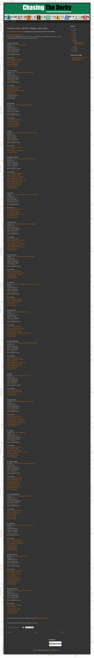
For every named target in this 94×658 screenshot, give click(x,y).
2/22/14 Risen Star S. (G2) (14, 61)
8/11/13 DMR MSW (12, 367)
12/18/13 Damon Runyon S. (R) (15, 214)
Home (7, 21)
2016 (73, 35)
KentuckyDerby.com (43, 618)
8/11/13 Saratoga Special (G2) (15, 150)
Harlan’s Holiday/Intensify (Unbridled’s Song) (23, 463)
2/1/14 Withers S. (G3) (13, 123)
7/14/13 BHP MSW (12, 369)
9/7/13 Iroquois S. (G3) (13, 455)
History (13, 21)
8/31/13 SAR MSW (12, 518)
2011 (73, 51)
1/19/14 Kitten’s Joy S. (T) (13, 242)
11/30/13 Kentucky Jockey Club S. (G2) (17, 452)
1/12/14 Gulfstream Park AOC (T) (15, 421)
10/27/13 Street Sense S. (13, 577)
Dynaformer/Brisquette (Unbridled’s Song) (23, 401)
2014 (73, 39)
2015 (73, 37)
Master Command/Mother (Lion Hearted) (22, 496)
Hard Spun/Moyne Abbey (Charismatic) (22, 590)
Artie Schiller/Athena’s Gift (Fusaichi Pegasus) (24, 224)
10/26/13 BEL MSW (12, 611)
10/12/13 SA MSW (12, 546)
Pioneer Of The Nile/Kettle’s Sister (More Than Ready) (26, 284)
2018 (73, 30)
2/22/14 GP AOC (11, 606)
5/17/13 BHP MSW (12, 186)
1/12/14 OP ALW (11, 575)
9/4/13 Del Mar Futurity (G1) (14, 365)
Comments (52, 645)
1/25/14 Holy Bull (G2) (12, 481)
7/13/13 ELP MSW (12, 582)
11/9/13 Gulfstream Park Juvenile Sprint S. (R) (19, 333)
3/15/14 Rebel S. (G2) (12, 448)
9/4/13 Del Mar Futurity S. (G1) (15, 181)
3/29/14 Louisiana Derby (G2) (14, 59)
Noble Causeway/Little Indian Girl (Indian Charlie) (25, 194)
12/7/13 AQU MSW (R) (13, 126)
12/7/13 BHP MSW (12, 395)
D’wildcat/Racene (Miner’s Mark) (20, 312)
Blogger (58, 650)
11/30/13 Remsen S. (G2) (13, 483)
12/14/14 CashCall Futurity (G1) (15, 543)
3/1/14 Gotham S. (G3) (13, 121)
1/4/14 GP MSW (11, 303)
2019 (73, 28)
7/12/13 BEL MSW (12, 152)
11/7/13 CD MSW (11, 515)
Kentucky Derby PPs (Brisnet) (15, 31)
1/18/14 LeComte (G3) (13, 62)
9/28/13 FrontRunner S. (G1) (14, 364)
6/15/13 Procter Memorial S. (14, 184)
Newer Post (10, 632)
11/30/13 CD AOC (11, 276)
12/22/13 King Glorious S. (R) (14, 178)
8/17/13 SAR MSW (12, 457)
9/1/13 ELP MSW (11, 426)
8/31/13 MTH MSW (12, 487)
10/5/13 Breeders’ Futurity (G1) (15, 245)
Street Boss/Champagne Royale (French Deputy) (25, 132)
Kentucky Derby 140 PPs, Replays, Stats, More (79, 43)
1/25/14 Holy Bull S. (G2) (13, 608)
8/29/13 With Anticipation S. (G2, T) (16, 246)
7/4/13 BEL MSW (11, 250)
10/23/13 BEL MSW (12, 217)
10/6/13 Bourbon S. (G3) (13, 424)
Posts (51, 642)
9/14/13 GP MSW (11, 336)
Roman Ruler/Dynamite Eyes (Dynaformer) (23, 256)
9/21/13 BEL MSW (12, 613)
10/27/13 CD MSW (12, 453)
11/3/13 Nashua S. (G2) (13, 484)
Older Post (62, 632)
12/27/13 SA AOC (11, 393)
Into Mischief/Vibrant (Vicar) (19, 44)
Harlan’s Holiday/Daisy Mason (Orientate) (23, 72)
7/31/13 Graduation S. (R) (13, 183)
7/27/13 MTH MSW (12, 489)
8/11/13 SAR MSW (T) (13, 248)
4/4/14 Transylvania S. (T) (13, 417)
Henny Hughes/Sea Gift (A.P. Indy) (21, 375)
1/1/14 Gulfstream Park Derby (14, 274)
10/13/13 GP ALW (11, 334)
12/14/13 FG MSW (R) (13, 64)
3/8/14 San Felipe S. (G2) (13, 175)
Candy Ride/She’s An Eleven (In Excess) (22, 525)
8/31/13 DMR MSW (12, 548)
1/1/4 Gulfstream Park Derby (14, 331)
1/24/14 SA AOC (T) (12, 360)
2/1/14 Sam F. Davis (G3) (13, 302)
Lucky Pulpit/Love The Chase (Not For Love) (23, 158)
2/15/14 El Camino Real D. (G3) (15, 359)
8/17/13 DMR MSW (12, 549)
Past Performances (12, 53)
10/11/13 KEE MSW (12, 66)
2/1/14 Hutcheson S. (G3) (13, 329)
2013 (73, 47)
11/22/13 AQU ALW (12, 215)
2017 (73, 32)
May (74, 40)
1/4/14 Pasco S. (11, 93)
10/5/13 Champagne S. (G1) (14, 486)
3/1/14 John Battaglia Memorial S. (15, 90)
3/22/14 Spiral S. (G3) (12, 88)
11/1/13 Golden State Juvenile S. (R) (16, 180)
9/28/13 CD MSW (11, 517)
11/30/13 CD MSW (12, 514)
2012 (73, 49)
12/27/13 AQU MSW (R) (13, 124)
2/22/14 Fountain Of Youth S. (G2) (16, 240)
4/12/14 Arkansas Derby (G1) (14, 147)
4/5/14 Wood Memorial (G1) (14, 119)
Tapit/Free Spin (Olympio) (18, 432)
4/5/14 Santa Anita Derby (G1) (15, 173)
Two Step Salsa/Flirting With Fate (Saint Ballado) (24, 342)
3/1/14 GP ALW (11, 149)
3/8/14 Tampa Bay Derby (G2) (14, 300)
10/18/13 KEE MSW (12, 277)
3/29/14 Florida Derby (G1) (14, 271)
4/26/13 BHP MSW (12, 188)
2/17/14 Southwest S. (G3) (14, 450)
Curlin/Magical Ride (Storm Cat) (20, 556)
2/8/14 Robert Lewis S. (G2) (14, 391)
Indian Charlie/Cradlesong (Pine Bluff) (22, 105)
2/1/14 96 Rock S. (11, 92)
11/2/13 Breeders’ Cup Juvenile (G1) (16, 243)
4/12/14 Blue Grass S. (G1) (14, 87)
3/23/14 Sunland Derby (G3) (14, 390)
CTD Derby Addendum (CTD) (15, 35)
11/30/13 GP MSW (12, 305)
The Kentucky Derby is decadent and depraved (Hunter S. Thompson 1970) (79, 59)
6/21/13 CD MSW (11, 584)
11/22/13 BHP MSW (12, 544)
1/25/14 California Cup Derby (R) (15, 176)
